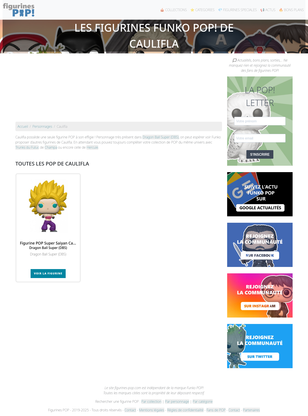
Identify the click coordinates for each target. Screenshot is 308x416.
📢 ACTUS (267, 9)
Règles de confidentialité (185, 410)
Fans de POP (215, 410)
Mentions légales (151, 410)
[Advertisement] (118, 90)
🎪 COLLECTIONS (173, 9)
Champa (51, 147)
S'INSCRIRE (260, 154)
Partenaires (251, 410)
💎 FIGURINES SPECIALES (237, 9)
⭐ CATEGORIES (202, 9)
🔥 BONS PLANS (291, 9)
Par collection (151, 401)
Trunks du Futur (26, 147)
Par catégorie (203, 401)
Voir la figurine (48, 273)
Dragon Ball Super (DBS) (160, 137)
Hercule (92, 147)
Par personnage (177, 401)
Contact (130, 410)
